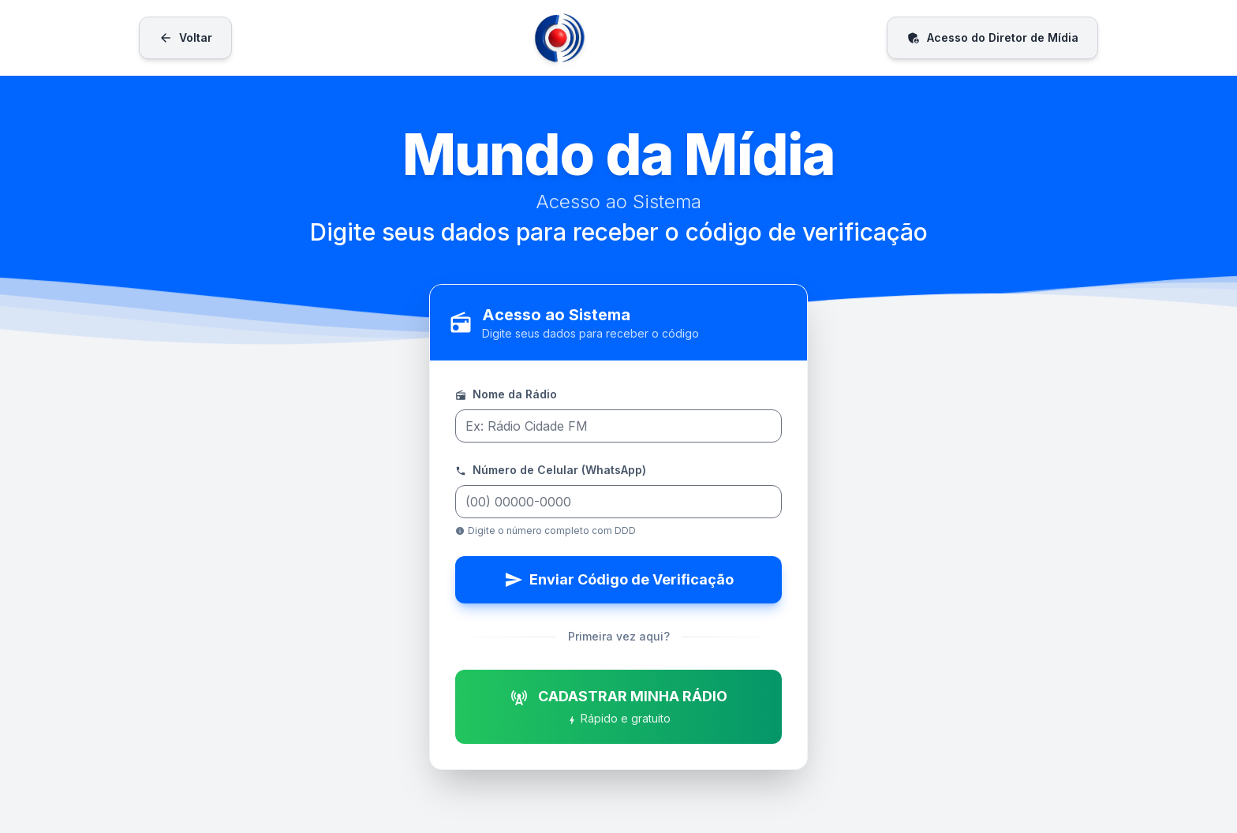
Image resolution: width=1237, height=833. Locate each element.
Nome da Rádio (506, 395)
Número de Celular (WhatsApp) (550, 471)
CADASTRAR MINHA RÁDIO (618, 707)
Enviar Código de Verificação (619, 579)
